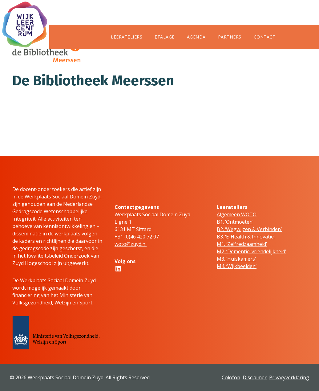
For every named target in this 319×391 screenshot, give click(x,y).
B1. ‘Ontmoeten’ (235, 221)
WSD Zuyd (123, 61)
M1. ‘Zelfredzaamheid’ (242, 244)
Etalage (165, 37)
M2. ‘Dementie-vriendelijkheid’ (251, 251)
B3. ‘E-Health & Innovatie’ (246, 236)
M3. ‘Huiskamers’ (236, 258)
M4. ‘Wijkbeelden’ (236, 266)
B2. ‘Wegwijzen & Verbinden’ (249, 229)
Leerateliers (126, 37)
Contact (265, 37)
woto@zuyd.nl (131, 244)
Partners (229, 37)
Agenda (196, 37)
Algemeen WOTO (236, 214)
